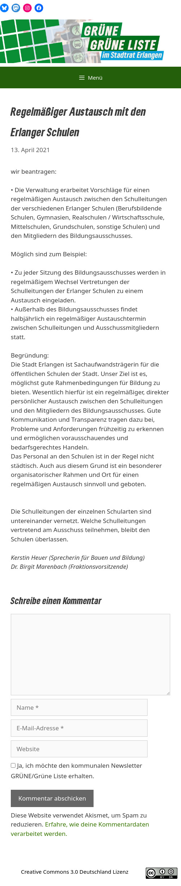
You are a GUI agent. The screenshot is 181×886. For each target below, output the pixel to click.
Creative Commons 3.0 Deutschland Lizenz (74, 871)
